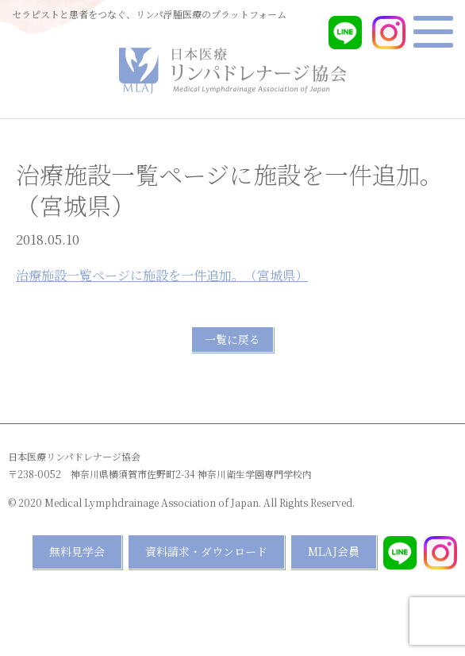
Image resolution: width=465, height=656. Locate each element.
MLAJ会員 (333, 551)
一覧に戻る (232, 339)
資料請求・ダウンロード (206, 551)
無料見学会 (77, 551)
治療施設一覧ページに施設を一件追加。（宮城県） (162, 275)
